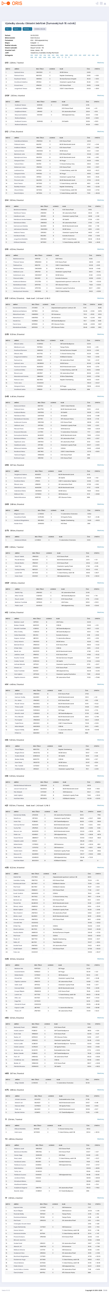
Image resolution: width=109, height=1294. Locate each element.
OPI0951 (43, 216)
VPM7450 (41, 422)
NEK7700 (34, 939)
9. (6, 167)
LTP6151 (37, 481)
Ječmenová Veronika (21, 229)
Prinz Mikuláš (19, 717)
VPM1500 (39, 599)
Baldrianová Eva (18, 259)
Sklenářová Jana (20, 487)
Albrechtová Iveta (19, 314)
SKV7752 (40, 354)
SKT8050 (40, 370)
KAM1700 (43, 1246)
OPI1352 (38, 82)
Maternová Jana (19, 167)
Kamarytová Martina (21, 435)
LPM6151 (39, 360)
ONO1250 (39, 72)
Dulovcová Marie (19, 406)
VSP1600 (39, 602)
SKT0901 (43, 242)
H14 (93, 55)
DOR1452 (40, 121)
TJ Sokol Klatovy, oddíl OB (68, 170)
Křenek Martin (19, 563)
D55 (66, 55)
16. (6, 190)
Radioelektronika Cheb (62, 1050)
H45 (44, 57)
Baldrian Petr (19, 968)
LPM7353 (41, 442)
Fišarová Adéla (18, 278)
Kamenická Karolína (20, 308)
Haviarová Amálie (20, 1233)
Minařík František (20, 628)
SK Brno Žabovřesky (66, 376)
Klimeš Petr (18, 978)
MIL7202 (34, 929)
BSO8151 (39, 357)
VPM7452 (39, 1152)
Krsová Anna (18, 85)
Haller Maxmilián (19, 635)
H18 (32, 57)
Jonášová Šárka (19, 1178)
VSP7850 (35, 311)
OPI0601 (36, 769)
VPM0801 (36, 700)
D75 (75, 55)
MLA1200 (35, 560)
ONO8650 (40, 363)
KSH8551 (38, 1165)
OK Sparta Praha (66, 517)
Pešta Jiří (17, 942)
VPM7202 (35, 900)
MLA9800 (35, 854)
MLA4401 (37, 1109)
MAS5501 (35, 936)
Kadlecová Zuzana (20, 422)
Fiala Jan (17, 952)
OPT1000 (36, 674)
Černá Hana (17, 324)
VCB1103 (36, 628)
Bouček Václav (20, 1112)
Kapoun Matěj (19, 730)
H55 (49, 57)
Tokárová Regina (19, 455)
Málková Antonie (19, 1250)
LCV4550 (38, 540)
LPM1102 (36, 677)
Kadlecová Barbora (19, 281)
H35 (40, 57)
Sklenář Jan (19, 1103)
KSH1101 (35, 671)
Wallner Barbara (20, 118)
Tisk (7, 29)
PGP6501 (37, 972)
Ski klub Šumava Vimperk (68, 79)
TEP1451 (42, 1217)
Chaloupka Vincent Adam (22, 1224)
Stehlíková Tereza (20, 213)
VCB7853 (35, 321)
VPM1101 (35, 668)
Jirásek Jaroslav (20, 1099)
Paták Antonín (18, 1266)
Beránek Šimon (19, 645)
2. (6, 75)
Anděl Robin (19, 694)
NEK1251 (39, 187)
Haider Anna (18, 523)
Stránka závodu (39, 29)
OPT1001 (36, 664)
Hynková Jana (19, 363)
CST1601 (43, 1227)
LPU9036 (35, 815)
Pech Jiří (17, 1057)
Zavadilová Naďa (20, 517)
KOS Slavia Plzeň (65, 85)
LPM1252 (43, 1253)
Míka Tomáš (19, 596)
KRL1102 (35, 635)
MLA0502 (44, 789)
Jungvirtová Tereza (20, 88)
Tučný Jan (17, 1171)
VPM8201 (34, 890)
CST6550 (38, 494)
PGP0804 (36, 710)
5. (6, 85)
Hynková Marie (19, 151)
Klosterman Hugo (19, 1259)
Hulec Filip (17, 821)
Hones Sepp (18, 1155)
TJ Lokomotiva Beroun (63, 638)
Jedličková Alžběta (21, 108)
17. (6, 193)
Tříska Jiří (18, 1011)
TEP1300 (42, 1214)
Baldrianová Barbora (20, 311)
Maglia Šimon (19, 753)
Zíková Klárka (18, 190)
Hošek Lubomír (19, 1031)
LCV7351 (40, 432)
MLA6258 (38, 487)
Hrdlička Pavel (19, 1040)
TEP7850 (40, 347)
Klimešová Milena (20, 1181)
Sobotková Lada (19, 216)
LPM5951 (38, 484)
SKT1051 (39, 170)
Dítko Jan (18, 998)
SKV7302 (34, 897)
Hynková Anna (19, 72)
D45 (62, 55)
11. (6, 174)
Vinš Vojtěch (18, 674)
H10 (80, 55)
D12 (41, 55)
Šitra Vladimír (18, 913)
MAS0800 (36, 726)
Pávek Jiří (17, 939)
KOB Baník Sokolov (66, 357)
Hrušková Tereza (20, 105)
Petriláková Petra (19, 416)
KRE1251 (38, 88)
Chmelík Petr (18, 923)
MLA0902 (36, 704)
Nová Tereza (18, 183)
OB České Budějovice (58, 321)
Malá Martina (18, 1168)
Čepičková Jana (19, 442)
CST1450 (43, 1207)
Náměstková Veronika (21, 419)
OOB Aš (63, 448)
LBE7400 (37, 1008)
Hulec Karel (18, 576)
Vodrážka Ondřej (19, 880)
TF (69, 57)
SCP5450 (41, 517)
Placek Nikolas (20, 560)
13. (6, 180)
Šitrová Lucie (18, 373)
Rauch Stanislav (19, 890)
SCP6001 (35, 1047)
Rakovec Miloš (19, 1106)
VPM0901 (36, 694)
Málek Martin (18, 844)
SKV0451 (36, 1129)
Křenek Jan (18, 668)
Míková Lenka (18, 344)
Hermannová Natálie (21, 226)
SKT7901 (38, 1158)
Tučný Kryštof (19, 710)
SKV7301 (37, 998)
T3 (65, 57)
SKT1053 (39, 190)
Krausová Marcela (20, 432)
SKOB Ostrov (64, 72)
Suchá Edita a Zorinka (21, 1269)
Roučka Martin (18, 932)
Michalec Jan (18, 1050)
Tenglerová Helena (20, 474)
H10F (84, 55)
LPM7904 (34, 913)
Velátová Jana (19, 425)
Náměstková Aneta (19, 285)
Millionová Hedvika (20, 448)
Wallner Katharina (21, 124)
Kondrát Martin (20, 972)
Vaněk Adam (18, 851)
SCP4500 (38, 1106)
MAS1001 (36, 625)
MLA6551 (38, 474)
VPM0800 (36, 720)
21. (6, 942)
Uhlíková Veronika (20, 242)
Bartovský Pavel (19, 1027)
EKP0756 (38, 285)
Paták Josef (19, 605)
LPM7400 (37, 1011)
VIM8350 (40, 350)
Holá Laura (18, 1132)
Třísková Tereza (18, 262)
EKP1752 (42, 1272)
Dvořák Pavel (18, 945)
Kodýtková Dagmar (20, 1188)
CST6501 (37, 975)
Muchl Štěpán (18, 1211)
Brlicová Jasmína (19, 1240)
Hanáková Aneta (19, 236)
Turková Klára (18, 164)
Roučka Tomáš (19, 658)
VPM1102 (36, 655)
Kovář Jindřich (18, 893)
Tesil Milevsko (57, 929)
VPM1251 (39, 85)
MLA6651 (41, 435)
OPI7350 (40, 425)
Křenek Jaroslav (19, 919)
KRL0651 (37, 278)
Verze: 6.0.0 (6, 1290)
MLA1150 (39, 180)
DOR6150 (38, 478)
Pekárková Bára (18, 268)
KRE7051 (40, 406)
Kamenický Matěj (19, 815)
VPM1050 (39, 141)
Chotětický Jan (19, 1060)
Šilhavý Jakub (18, 906)
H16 (97, 55)
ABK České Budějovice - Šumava (65, 1044)
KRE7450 (41, 451)
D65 (71, 55)
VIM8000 (35, 932)
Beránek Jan (18, 900)
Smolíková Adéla (20, 177)
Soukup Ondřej (20, 569)
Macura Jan (18, 831)
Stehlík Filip (18, 592)
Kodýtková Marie (20, 111)
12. (6, 177)
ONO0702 (36, 753)
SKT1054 (39, 193)
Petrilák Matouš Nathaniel (22, 785)
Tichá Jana (18, 383)
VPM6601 (35, 1034)
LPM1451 (39, 111)
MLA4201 (37, 1103)
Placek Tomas (19, 704)
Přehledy (26, 29)
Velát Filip (18, 566)
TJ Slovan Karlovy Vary (67, 164)
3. (6, 79)
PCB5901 (34, 1053)
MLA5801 (34, 916)
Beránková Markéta (20, 1152)
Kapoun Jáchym (19, 638)
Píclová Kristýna (19, 1237)
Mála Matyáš (19, 726)
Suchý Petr (17, 828)
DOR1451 (39, 105)
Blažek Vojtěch (18, 910)
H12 (89, 55)
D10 (32, 55)
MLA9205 (35, 825)
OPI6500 (35, 1040)
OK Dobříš (65, 105)
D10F (36, 55)
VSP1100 (36, 622)
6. (6, 88)
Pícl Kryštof (18, 720)
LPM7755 (40, 438)
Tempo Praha (64, 347)
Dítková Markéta (20, 1129)
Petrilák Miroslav (19, 1066)
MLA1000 (36, 651)
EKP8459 (34, 324)
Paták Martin (18, 857)
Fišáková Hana (19, 409)
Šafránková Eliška (20, 223)
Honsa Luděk (18, 1044)
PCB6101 (34, 1031)
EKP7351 (40, 419)
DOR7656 (41, 416)
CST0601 (36, 766)
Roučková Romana (20, 350)
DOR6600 (35, 1066)
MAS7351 (41, 448)
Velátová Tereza (19, 232)
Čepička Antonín (19, 677)
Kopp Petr (18, 1001)
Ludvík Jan (18, 995)
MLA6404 (37, 988)
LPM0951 (43, 213)
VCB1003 (36, 632)
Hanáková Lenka (19, 1162)
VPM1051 (39, 154)
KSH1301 (35, 576)
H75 (58, 57)
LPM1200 (43, 1220)
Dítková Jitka (18, 354)
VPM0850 (44, 210)
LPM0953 (44, 223)
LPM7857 (40, 373)
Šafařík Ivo (17, 818)
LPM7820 (35, 828)
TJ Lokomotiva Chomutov (69, 432)
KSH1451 (39, 115)
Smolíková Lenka (19, 389)
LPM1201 (42, 1243)
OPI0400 (43, 795)
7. (6, 124)
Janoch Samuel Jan (20, 789)
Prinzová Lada (19, 180)
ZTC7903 (35, 877)
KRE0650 (38, 291)
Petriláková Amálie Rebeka (22, 219)
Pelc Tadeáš (19, 766)
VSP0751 (37, 259)
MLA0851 (43, 226)
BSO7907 (34, 883)
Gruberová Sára (19, 1253)
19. (6, 936)
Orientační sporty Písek (67, 82)
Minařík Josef (19, 713)
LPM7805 (34, 945)
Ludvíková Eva (19, 170)
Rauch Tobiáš (19, 556)
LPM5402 (35, 1057)
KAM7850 (35, 318)
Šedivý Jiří (17, 1037)
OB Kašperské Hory (68, 115)
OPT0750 (38, 288)
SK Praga (63, 161)
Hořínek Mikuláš (19, 664)
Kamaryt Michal (19, 825)
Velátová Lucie (18, 272)
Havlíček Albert (19, 860)
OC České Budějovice (66, 1112)
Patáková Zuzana (20, 1165)
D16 (49, 55)
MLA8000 (35, 903)
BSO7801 (34, 887)
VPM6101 (34, 1027)
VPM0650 (38, 262)
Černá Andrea (18, 1272)
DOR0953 (44, 219)
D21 (53, 55)
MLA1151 (38, 144)
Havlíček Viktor (19, 798)
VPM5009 (35, 1063)
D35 (57, 55)
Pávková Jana (19, 380)
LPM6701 (37, 981)
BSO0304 (35, 860)
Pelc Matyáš (18, 792)
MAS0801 (36, 733)
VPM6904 (37, 991)
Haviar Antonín (19, 1230)
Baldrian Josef (19, 622)
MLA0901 (36, 717)
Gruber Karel (18, 1243)
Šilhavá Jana (18, 484)
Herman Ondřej (20, 697)
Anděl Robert (18, 949)
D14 (45, 55)
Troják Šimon (19, 723)
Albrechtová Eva (18, 318)
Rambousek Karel (19, 883)
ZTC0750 (38, 281)
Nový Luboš (18, 1158)
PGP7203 (37, 968)
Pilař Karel (17, 887)
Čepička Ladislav (20, 981)
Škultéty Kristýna (19, 187)
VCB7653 (40, 344)
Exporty (16, 29)
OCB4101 (37, 1112)
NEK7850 (40, 380)
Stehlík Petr (17, 877)
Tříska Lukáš (19, 707)
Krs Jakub (18, 700)
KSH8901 (35, 834)
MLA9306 (35, 831)
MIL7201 (34, 942)
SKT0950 (37, 1132)
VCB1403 (39, 596)
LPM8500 (35, 906)
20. (7, 939)
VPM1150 (39, 167)
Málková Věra (18, 494)
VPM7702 (35, 880)
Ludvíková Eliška (19, 370)
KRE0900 (36, 723)
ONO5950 (38, 491)
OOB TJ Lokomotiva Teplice (67, 481)
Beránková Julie (19, 154)
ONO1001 (36, 641)
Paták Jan (17, 834)
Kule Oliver (18, 762)
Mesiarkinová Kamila (21, 376)
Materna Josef (19, 1149)
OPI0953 (43, 232)
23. (7, 949)
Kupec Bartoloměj (19, 1227)
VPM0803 (36, 707)
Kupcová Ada (18, 1207)
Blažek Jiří (17, 1063)
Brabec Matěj (19, 759)
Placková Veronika (20, 367)
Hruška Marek (19, 756)
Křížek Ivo (18, 733)
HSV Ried (64, 523)
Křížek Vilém (18, 648)
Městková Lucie (19, 347)
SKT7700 (37, 995)
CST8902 (35, 844)
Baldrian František (21, 602)
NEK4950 (41, 520)
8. (6, 164)
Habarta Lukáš (19, 841)
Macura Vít (17, 854)
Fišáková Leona (19, 144)
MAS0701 (36, 759)
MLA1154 (39, 157)
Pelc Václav (18, 847)
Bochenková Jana (20, 478)
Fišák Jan (18, 1109)
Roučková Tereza (20, 79)
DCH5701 (35, 1050)
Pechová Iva (18, 360)
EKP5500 (35, 1037)
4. (6, 82)
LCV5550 (41, 514)
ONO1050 (39, 151)
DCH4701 (37, 1099)
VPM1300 (35, 556)
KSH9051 (38, 1175)
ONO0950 (44, 229)
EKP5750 (38, 497)
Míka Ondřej (18, 632)
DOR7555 (41, 412)
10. (6, 170)
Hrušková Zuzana (21, 121)
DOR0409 (44, 785)
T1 (62, 57)
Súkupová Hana (19, 386)
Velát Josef (18, 985)
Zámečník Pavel (20, 1004)
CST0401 (43, 792)
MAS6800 (35, 893)
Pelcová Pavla (18, 429)
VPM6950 (41, 455)
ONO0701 (36, 762)
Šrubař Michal (18, 838)
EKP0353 (35, 327)
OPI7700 (37, 978)
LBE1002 (36, 638)
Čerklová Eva (17, 265)
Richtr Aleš (17, 1034)
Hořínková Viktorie (19, 288)
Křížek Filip (17, 926)
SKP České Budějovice (61, 821)
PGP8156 (40, 386)
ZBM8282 (40, 376)
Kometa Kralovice (68, 236)
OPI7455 (40, 445)
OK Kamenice (55, 314)
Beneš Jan (17, 651)
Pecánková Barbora (20, 1217)
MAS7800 (35, 926)
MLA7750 (41, 409)
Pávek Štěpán (19, 749)
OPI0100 (35, 851)
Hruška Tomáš (19, 661)
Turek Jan (17, 897)
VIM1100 (36, 658)
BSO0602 (44, 798)
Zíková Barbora (19, 1263)
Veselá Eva (16, 321)
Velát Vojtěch (18, 795)
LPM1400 (39, 592)
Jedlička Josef (19, 655)
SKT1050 (39, 183)
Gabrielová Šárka (20, 491)
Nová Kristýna (19, 193)
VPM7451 (40, 458)
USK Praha (59, 259)
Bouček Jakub (18, 1191)
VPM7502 (35, 919)
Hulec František (19, 671)
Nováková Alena (19, 451)
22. (7, 945)
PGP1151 (38, 161)
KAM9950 (35, 314)
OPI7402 (35, 818)
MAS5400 (35, 1060)
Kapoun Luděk (19, 1008)
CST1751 (42, 1250)
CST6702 (35, 847)
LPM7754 (38, 1188)
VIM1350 (39, 79)
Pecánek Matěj (19, 1214)
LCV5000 (35, 1083)
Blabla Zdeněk (19, 1053)
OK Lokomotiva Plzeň (69, 111)
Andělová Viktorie (20, 147)
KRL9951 (38, 1162)
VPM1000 (36, 645)
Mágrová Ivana (19, 514)
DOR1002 (36, 661)
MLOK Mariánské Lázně (67, 144)
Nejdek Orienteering (66, 75)
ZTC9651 (35, 308)
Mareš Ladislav (19, 929)
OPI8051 (39, 389)
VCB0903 (36, 713)
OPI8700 (34, 910)
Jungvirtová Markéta (21, 239)
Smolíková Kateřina (20, 82)
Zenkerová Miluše (20, 540)
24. (7, 952)
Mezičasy (100, 63)
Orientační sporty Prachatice (65, 288)
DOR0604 (36, 756)
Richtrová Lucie (19, 458)
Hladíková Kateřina (20, 1184)
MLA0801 (36, 697)
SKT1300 (35, 573)
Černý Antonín (19, 641)
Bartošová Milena (20, 438)
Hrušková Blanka (19, 412)
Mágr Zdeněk (19, 1083)
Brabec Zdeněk (19, 625)
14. (6, 183)
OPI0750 (38, 272)
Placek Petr (17, 903)
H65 (54, 57)
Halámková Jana (19, 275)
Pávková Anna (19, 75)
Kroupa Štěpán (19, 991)
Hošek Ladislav (19, 1047)
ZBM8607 (35, 838)
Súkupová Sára (19, 161)
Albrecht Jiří (18, 1246)
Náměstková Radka (19, 327)
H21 (36, 57)
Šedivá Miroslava (20, 497)
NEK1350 (39, 75)
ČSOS (105, 1290)
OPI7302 (37, 985)
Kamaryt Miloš (19, 988)
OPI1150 (38, 177)
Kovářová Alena (19, 481)
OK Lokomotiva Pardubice (62, 815)
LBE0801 (36, 730)
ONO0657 (38, 275)
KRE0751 (37, 265)
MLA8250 (40, 367)
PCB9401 (35, 821)
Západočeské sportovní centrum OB (68, 281)
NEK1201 (35, 569)
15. (6, 187)
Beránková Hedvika (20, 210)
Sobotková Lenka (19, 445)
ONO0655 (38, 268)
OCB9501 (39, 1191)
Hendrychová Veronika (20, 291)
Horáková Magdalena (21, 520)
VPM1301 (35, 563)
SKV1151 (38, 164)
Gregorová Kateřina (20, 357)
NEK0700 (36, 749)
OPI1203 (35, 566)
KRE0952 (43, 239)
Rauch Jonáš (19, 599)
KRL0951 (43, 236)
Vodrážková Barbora (21, 141)
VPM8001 (35, 949)
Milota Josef (18, 916)
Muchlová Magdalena (21, 1256)
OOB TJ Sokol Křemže (67, 88)
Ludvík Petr (18, 573)
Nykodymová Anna (20, 157)
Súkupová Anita (19, 174)
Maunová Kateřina (21, 115)
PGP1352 (39, 174)
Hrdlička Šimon (20, 769)
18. (6, 677)
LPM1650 (43, 1269)
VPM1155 (39, 147)
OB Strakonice (65, 429)
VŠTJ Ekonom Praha (62, 285)
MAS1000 (36, 648)
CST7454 (41, 429)
